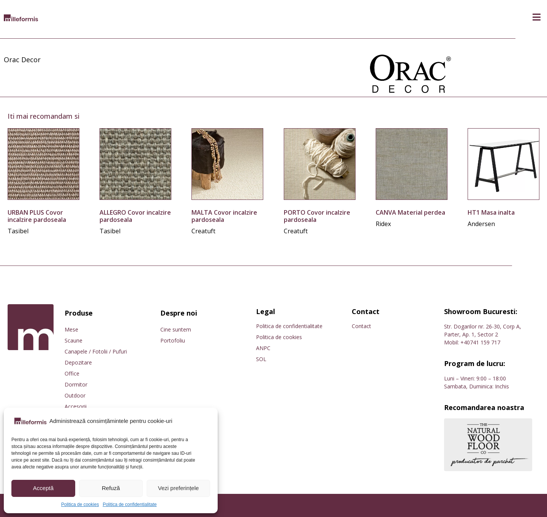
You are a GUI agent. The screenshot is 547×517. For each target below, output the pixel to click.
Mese (71, 329)
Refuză (111, 488)
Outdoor (75, 395)
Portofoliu (172, 340)
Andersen (481, 224)
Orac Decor (22, 59)
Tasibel (18, 231)
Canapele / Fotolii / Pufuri (96, 351)
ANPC (263, 348)
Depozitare (78, 362)
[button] (536, 17)
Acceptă (43, 488)
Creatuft (203, 231)
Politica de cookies (80, 504)
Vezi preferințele (178, 488)
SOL (261, 359)
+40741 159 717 (480, 342)
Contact (361, 326)
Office (72, 373)
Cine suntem (175, 329)
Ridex (383, 224)
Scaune (73, 340)
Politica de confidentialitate (130, 504)
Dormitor (76, 384)
